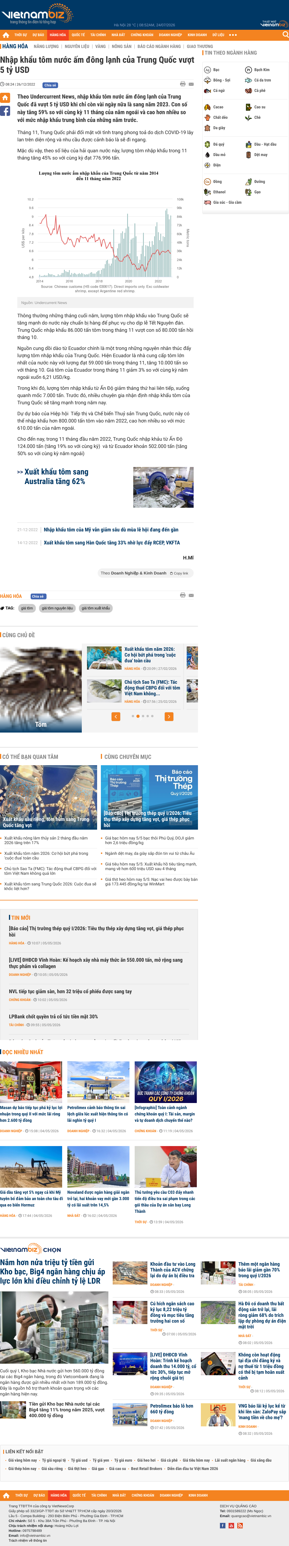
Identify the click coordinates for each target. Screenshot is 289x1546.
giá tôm (27, 608)
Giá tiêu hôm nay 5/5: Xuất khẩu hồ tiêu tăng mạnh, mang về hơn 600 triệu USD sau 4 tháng (151, 866)
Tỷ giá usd (79, 1460)
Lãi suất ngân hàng (230, 1460)
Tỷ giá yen (101, 1460)
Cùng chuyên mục (128, 756)
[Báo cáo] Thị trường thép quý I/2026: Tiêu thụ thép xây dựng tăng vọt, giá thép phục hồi (148, 819)
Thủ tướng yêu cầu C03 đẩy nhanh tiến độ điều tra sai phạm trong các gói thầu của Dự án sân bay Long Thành (165, 1202)
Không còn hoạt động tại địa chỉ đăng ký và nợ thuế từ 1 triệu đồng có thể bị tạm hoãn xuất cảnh (261, 1366)
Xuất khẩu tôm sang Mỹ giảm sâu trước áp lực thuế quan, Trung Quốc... (132, 655)
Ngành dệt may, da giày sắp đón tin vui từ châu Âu (149, 853)
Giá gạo (98, 1469)
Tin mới (20, 917)
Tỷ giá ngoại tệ (54, 1460)
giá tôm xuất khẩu (96, 608)
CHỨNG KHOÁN (142, 35)
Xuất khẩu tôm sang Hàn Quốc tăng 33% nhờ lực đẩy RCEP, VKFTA (112, 543)
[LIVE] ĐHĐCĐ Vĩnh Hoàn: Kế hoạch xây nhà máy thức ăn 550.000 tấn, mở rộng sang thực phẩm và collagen (96, 963)
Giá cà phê (169, 1460)
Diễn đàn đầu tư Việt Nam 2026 (192, 1469)
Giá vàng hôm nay (22, 1460)
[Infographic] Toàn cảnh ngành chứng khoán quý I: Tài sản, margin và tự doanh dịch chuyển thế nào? (165, 1114)
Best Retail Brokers (146, 1469)
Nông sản (121, 46)
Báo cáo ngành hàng (159, 46)
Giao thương (200, 46)
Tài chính (16, 1025)
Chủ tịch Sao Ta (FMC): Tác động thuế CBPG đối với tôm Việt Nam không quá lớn (50, 871)
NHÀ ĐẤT (118, 35)
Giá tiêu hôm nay (196, 1460)
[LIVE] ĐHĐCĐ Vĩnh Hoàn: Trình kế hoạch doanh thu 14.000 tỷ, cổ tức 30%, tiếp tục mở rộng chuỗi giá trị (173, 1366)
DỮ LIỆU (218, 35)
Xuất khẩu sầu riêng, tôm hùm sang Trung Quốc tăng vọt (132, 688)
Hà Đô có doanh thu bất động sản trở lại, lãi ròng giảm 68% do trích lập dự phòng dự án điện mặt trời (262, 1315)
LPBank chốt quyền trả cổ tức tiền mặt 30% (53, 1017)
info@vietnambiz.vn (35, 1536)
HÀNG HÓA (58, 35)
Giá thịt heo (77, 1469)
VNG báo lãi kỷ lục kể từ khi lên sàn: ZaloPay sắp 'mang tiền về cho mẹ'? (262, 1412)
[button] (116, 716)
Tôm (41, 724)
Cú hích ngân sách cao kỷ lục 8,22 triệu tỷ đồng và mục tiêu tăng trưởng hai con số (172, 1312)
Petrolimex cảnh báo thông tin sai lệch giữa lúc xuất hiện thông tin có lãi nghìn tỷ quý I (97, 1114)
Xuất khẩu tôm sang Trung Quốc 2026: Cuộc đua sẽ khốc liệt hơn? (50, 886)
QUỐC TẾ (78, 35)
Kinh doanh (247, 1427)
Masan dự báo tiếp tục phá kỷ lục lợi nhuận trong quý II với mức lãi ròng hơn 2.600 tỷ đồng (31, 1114)
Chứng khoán (20, 1000)
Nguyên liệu (77, 46)
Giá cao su (117, 1469)
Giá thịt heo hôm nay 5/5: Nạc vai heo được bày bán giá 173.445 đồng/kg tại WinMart (151, 882)
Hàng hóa (15, 46)
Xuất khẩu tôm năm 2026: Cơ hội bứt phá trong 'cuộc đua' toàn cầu (46, 856)
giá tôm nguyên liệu (57, 608)
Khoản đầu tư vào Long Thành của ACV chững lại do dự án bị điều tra (172, 1270)
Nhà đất (73, 1216)
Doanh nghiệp (20, 975)
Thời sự (141, 1222)
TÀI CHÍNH (98, 35)
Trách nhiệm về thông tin (28, 1540)
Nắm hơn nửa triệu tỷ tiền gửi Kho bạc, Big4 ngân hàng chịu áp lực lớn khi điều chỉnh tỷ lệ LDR (52, 1272)
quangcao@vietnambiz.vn (251, 1516)
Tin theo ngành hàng (231, 53)
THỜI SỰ (20, 35)
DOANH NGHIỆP (170, 35)
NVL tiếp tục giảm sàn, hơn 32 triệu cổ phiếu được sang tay (70, 992)
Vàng (100, 46)
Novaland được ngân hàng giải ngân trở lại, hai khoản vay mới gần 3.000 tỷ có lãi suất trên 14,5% (98, 1199)
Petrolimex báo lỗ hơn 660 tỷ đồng (171, 1409)
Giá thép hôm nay (22, 1469)
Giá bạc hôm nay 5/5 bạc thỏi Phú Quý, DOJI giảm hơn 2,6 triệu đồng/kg (149, 840)
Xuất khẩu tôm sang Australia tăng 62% (56, 476)
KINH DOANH (197, 35)
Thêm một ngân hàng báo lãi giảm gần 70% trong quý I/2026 (259, 1270)
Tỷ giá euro (123, 1460)
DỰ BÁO (38, 35)
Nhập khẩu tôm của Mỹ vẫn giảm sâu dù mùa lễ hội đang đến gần (111, 530)
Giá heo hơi (146, 1460)
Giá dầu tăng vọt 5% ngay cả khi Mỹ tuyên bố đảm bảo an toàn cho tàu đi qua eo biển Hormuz (31, 1199)
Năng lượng (46, 46)
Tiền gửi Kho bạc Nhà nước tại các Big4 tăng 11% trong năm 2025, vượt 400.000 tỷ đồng (67, 1409)
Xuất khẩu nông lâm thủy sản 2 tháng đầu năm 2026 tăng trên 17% (46, 840)
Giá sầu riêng (52, 1469)
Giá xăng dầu (261, 1460)
